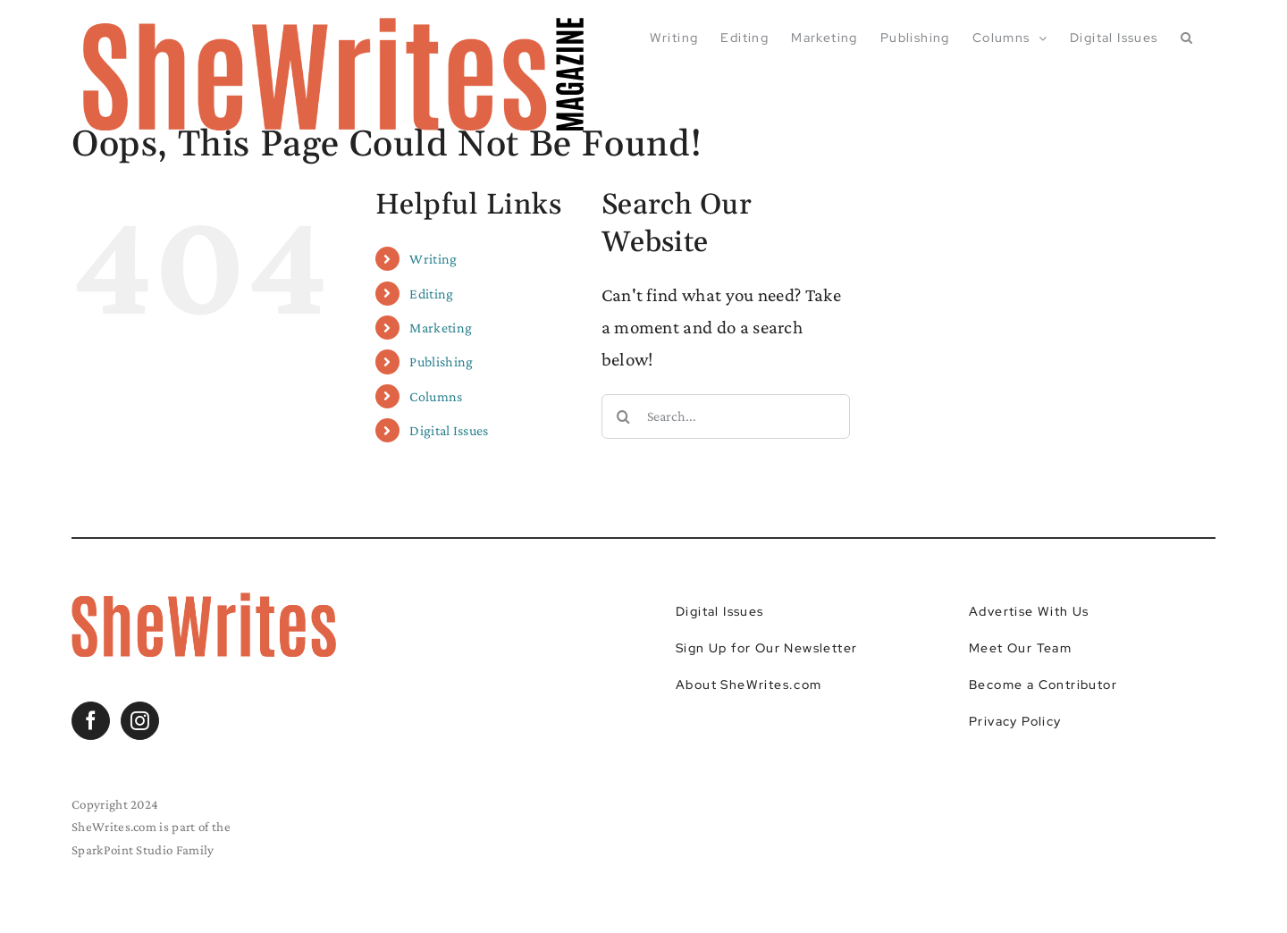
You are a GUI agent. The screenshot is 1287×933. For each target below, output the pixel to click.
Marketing (440, 327)
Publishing (441, 361)
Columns (435, 396)
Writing (433, 258)
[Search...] (726, 416)
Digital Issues (448, 430)
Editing (431, 293)
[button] (1187, 37)
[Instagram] (140, 721)
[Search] (623, 416)
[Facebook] (91, 721)
